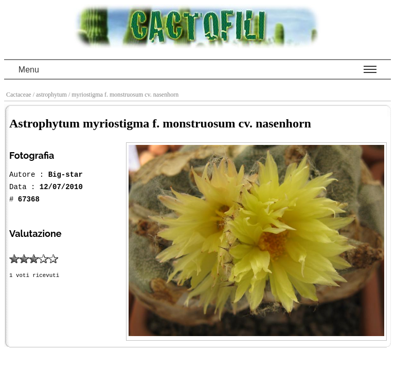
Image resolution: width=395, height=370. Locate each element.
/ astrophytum (50, 94)
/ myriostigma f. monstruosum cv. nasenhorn (124, 94)
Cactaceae (19, 94)
